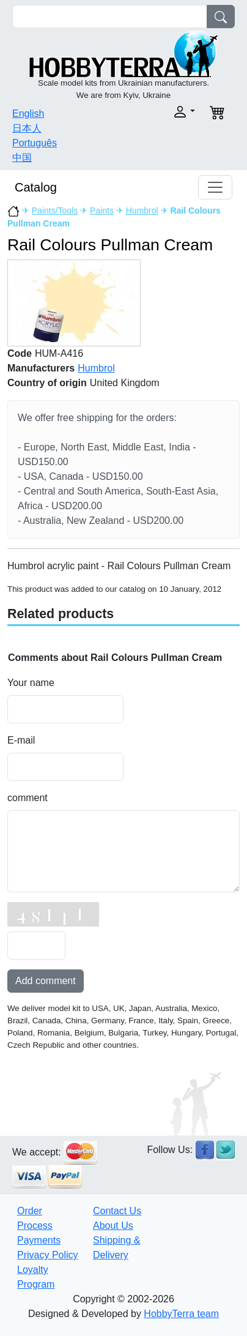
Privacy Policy (47, 1255)
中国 (22, 157)
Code (19, 353)
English (28, 113)
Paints (102, 210)
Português (34, 143)
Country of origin (47, 383)
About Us (113, 1225)
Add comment (45, 981)
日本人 (27, 128)
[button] (163, 111)
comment (27, 798)
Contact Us (117, 1211)
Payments (39, 1240)
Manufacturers (41, 368)
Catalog (36, 187)
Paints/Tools (55, 210)
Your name (30, 682)
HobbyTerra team (181, 1313)
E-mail (21, 740)
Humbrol (142, 210)
